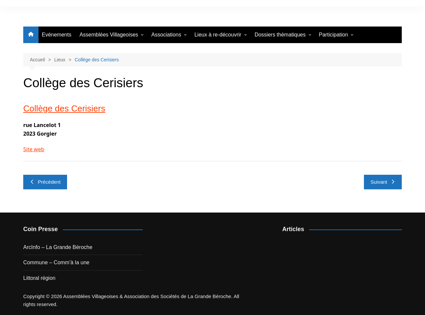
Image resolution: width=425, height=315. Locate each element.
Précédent (45, 182)
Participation (333, 34)
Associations (166, 34)
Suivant (383, 182)
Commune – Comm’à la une (56, 262)
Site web (33, 149)
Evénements (56, 34)
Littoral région (39, 278)
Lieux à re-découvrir (217, 34)
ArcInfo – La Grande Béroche (57, 247)
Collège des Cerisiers (64, 108)
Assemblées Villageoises (108, 34)
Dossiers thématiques (280, 34)
